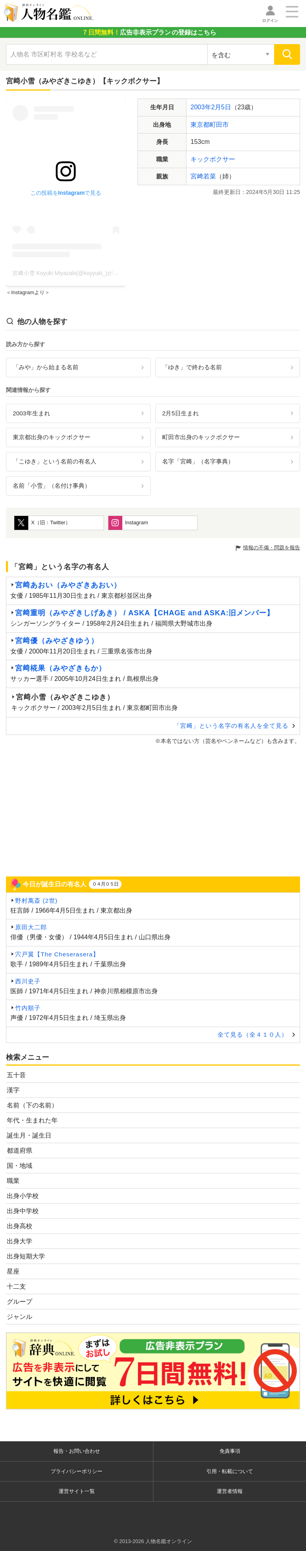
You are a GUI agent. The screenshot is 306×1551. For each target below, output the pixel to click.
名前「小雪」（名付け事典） (51, 485)
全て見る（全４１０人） (253, 1034)
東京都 (200, 124)
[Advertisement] (153, 811)
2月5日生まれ (180, 413)
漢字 (13, 1090)
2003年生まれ (31, 413)
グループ (19, 1301)
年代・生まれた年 (32, 1120)
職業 (13, 1180)
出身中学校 (23, 1211)
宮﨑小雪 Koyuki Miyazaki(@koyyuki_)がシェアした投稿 (82, 273)
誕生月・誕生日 (29, 1135)
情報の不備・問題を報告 (271, 548)
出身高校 (19, 1226)
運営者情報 (230, 1491)
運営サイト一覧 (77, 1491)
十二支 (16, 1286)
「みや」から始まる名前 (45, 367)
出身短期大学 (26, 1256)
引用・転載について (229, 1471)
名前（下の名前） (32, 1105)
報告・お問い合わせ (76, 1451)
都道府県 (19, 1150)
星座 (13, 1271)
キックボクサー (212, 159)
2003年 (200, 107)
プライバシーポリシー (76, 1471)
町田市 (219, 124)
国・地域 (19, 1165)
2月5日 (221, 107)
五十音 (16, 1075)
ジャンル (19, 1316)
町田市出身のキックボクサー (201, 437)
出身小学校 (23, 1195)
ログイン (270, 20)
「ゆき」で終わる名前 (192, 367)
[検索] (287, 54)
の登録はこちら (149, 32)
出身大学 (19, 1241)
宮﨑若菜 (203, 176)
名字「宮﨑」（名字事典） (198, 461)
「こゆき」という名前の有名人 (54, 461)
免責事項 (230, 1451)
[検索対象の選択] (241, 54)
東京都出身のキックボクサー (51, 437)
